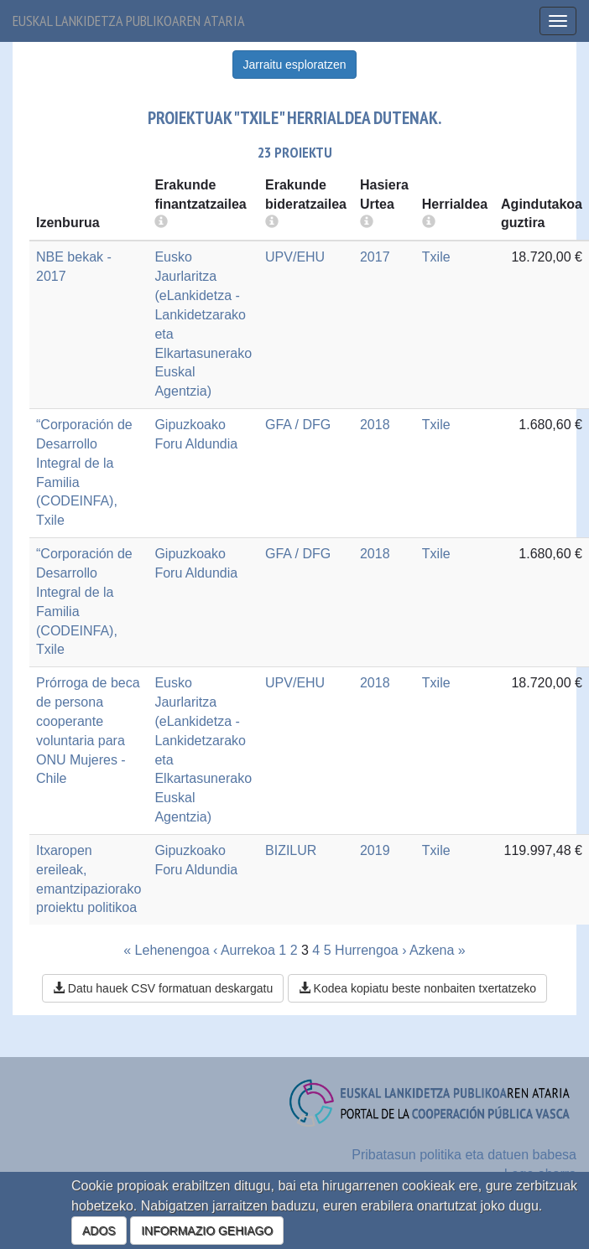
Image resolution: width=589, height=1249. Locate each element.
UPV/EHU (295, 257)
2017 (375, 257)
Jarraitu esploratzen (295, 64)
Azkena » (437, 950)
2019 (375, 850)
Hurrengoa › (370, 950)
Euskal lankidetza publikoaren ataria (129, 20)
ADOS (99, 1230)
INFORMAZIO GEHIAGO (207, 1230)
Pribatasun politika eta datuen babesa (464, 1155)
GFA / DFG (298, 424)
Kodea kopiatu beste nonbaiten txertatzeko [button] (417, 988)
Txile (436, 257)
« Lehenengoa (166, 950)
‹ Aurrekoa (244, 950)
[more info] (366, 222)
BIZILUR (290, 850)
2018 (375, 424)
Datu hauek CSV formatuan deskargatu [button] (163, 988)
